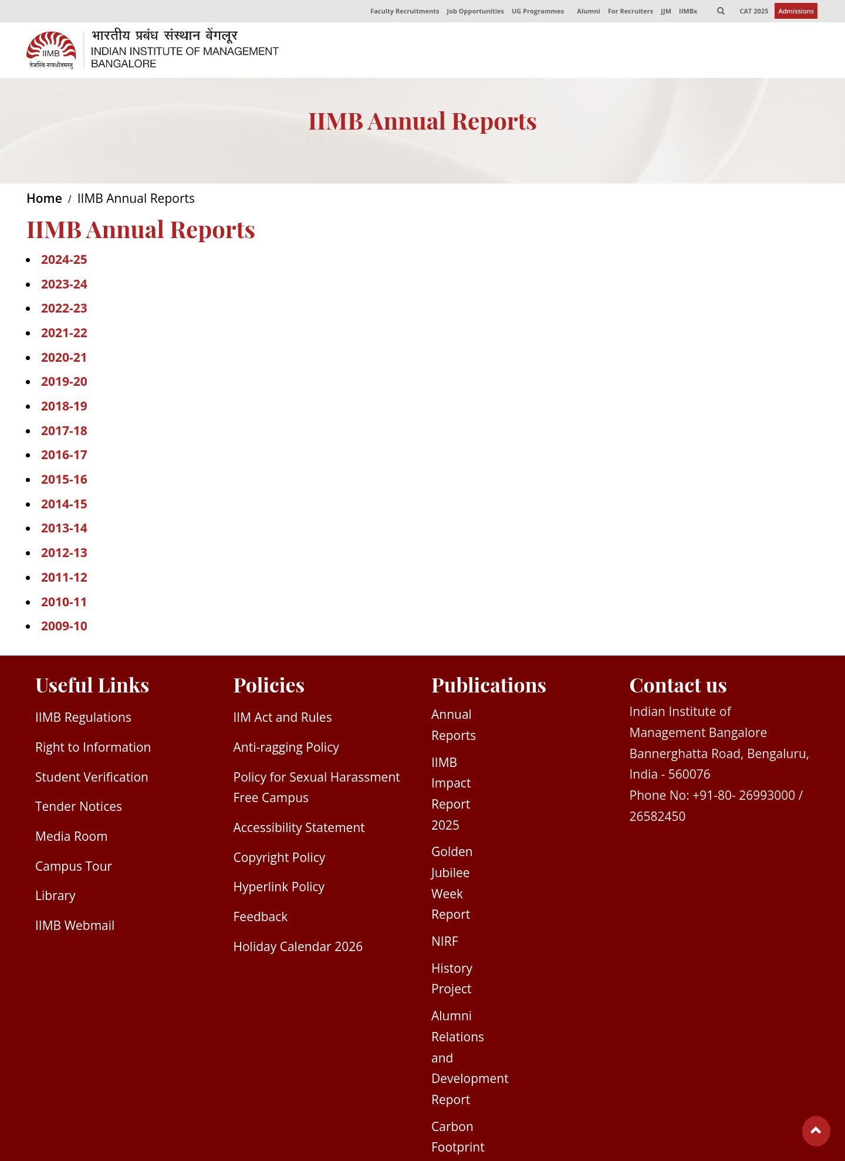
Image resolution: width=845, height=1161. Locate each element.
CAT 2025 (753, 12)
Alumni (587, 12)
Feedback (261, 918)
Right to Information (93, 749)
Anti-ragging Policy (286, 749)
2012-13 (64, 554)
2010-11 (64, 603)
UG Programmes (535, 12)
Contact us (678, 686)
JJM (665, 12)
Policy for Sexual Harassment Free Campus (317, 789)
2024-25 (64, 261)
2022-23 (64, 309)
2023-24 (64, 285)
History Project (451, 980)
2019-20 (64, 383)
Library (55, 897)
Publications (488, 686)
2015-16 (64, 481)
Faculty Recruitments (401, 12)
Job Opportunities (472, 12)
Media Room (71, 838)
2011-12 (64, 579)
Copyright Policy (280, 859)
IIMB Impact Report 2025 (451, 795)
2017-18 (64, 432)
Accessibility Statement (299, 829)
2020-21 (64, 359)
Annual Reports (453, 726)
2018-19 (64, 407)
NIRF (444, 943)
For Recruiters (628, 12)
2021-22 (64, 334)
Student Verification (91, 778)
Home (44, 200)
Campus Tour (73, 868)
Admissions (796, 12)
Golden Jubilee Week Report (452, 884)
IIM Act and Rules (283, 719)
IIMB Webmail (74, 927)
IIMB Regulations (83, 719)
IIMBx (687, 12)
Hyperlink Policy (279, 888)
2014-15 (64, 505)
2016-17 (64, 456)
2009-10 (64, 627)
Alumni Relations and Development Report (470, 1059)
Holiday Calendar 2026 (298, 948)
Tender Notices (78, 808)
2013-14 (64, 529)
